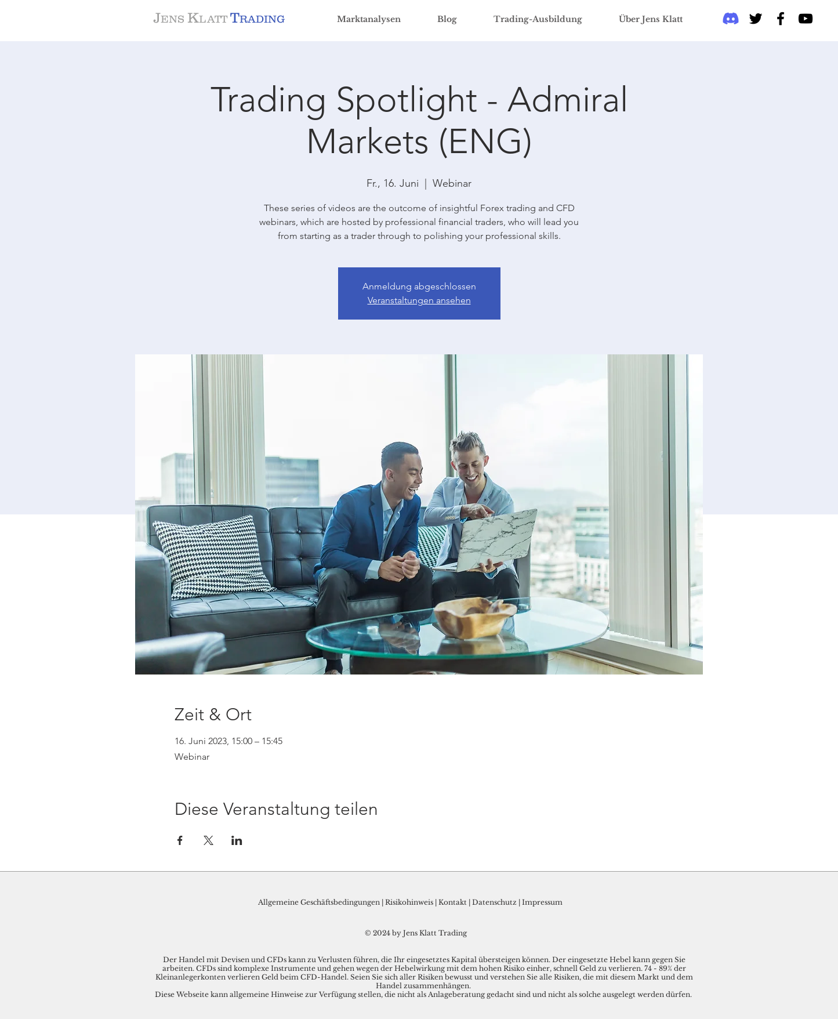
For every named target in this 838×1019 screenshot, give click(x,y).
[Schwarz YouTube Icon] (805, 18)
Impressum (542, 902)
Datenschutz (494, 902)
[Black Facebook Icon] (780, 18)
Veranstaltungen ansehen (419, 300)
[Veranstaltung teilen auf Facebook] (180, 840)
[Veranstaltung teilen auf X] (208, 840)
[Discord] (730, 18)
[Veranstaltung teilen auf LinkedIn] (236, 840)
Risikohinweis (409, 902)
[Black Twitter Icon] (755, 18)
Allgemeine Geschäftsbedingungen (319, 902)
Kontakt (453, 902)
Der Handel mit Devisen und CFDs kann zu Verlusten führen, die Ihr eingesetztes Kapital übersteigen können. (357, 959)
